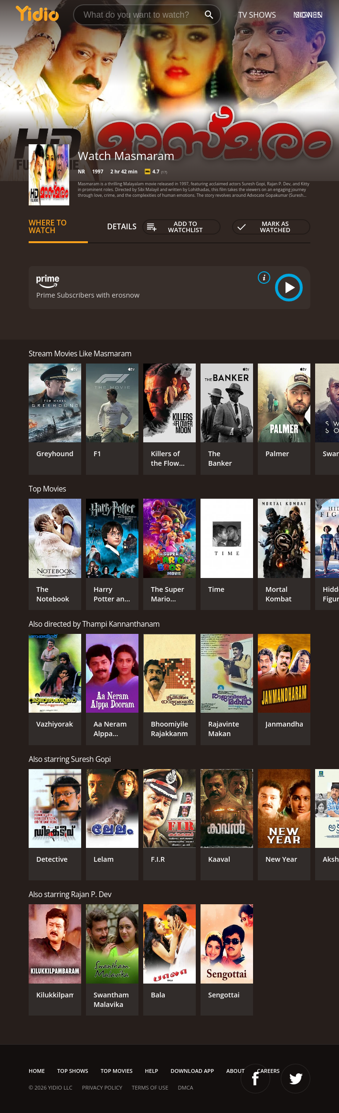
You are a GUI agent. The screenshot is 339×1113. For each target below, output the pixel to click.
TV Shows (257, 15)
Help (152, 1070)
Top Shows (72, 1070)
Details (122, 226)
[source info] (262, 277)
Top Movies (117, 1070)
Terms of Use (150, 1087)
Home (37, 1070)
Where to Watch (48, 226)
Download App (192, 1070)
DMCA (185, 1087)
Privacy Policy (102, 1087)
